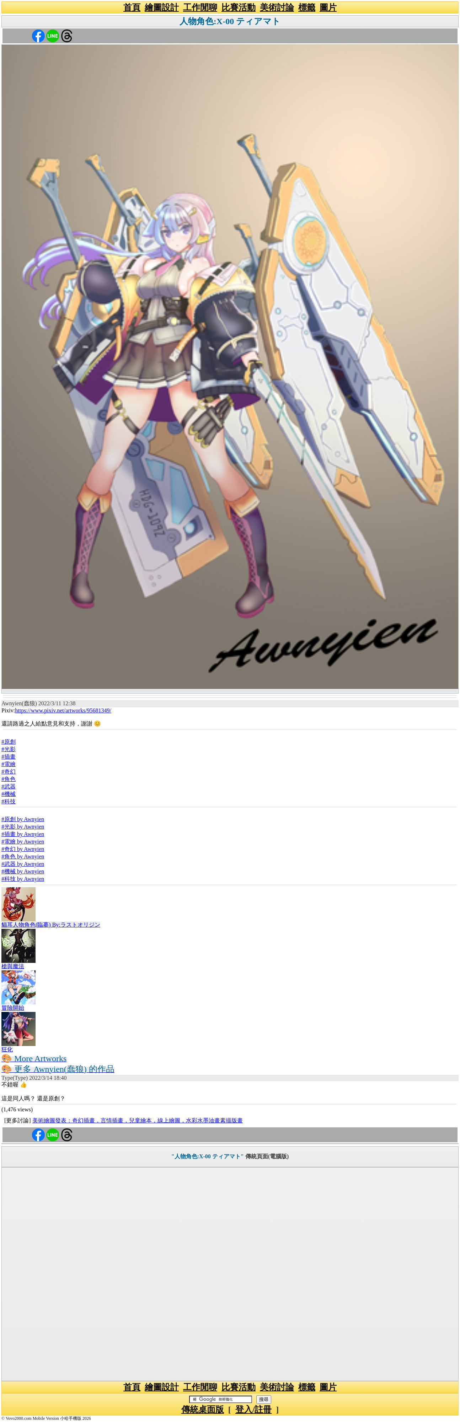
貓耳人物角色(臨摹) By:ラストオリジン (50, 925)
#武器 (8, 786)
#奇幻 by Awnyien (22, 849)
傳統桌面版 (202, 1409)
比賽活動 (238, 7)
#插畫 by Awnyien (22, 834)
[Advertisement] (230, 1274)
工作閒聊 (200, 7)
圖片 (328, 7)
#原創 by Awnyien (22, 819)
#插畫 (8, 757)
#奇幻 (8, 772)
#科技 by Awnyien (22, 879)
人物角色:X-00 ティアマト (230, 21)
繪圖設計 (162, 7)
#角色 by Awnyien (22, 856)
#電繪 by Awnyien (22, 842)
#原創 (8, 742)
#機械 (8, 794)
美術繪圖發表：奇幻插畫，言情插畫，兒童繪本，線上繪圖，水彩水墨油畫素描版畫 (137, 1120)
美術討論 (277, 7)
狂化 (7, 1049)
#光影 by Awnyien (22, 827)
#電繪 (8, 764)
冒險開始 (12, 1008)
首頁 (131, 7)
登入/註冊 (253, 1409)
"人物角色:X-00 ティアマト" (207, 1156)
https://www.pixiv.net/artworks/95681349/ (63, 710)
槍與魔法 (12, 966)
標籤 (306, 7)
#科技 (8, 801)
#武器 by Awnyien (22, 864)
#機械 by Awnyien (22, 871)
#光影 (8, 749)
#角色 (8, 779)
